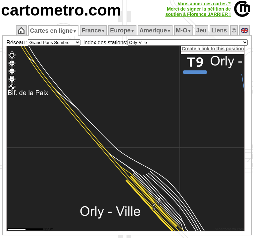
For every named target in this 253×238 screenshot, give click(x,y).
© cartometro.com (229, 229)
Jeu (201, 30)
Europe (122, 30)
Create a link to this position (213, 48)
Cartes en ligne (53, 30)
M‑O (183, 30)
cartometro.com (61, 10)
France (93, 30)
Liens (219, 30)
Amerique (155, 30)
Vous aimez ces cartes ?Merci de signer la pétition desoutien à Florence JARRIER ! (198, 9)
